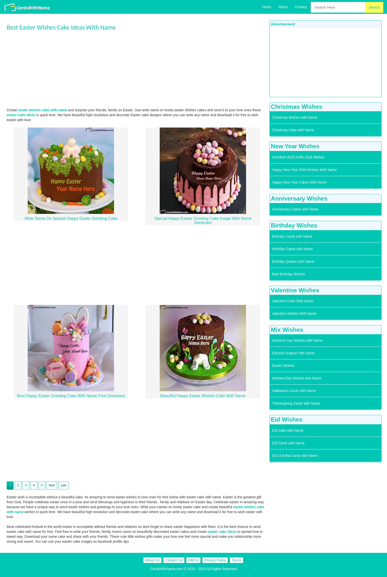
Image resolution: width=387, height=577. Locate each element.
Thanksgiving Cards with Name (296, 403)
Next (52, 485)
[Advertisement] (137, 69)
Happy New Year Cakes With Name (299, 182)
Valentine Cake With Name (292, 301)
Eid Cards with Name (288, 443)
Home (266, 7)
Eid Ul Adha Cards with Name (295, 456)
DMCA (193, 560)
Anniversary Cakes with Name (295, 209)
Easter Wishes (283, 366)
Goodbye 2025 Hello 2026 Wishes (298, 157)
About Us (152, 560)
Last (63, 485)
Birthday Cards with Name (292, 236)
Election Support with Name (293, 353)
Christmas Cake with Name (293, 130)
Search (374, 7)
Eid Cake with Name (288, 430)
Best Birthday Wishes (288, 274)
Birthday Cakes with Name (292, 249)
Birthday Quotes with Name (293, 261)
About (283, 7)
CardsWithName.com (166, 569)
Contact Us (173, 560)
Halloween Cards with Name (294, 391)
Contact (301, 7)
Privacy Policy (215, 560)
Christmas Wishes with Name (294, 117)
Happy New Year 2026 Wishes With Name (304, 170)
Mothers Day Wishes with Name (296, 378)
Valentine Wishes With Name (294, 314)
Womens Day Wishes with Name (297, 340)
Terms (236, 560)
